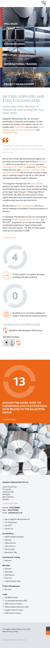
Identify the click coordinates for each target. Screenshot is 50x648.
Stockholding (20, 127)
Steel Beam (31, 164)
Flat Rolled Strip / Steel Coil (14, 167)
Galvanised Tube (10, 132)
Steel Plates (41, 167)
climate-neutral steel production (25, 219)
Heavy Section (16, 129)
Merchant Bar (30, 129)
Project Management (25, 205)
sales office (36, 183)
